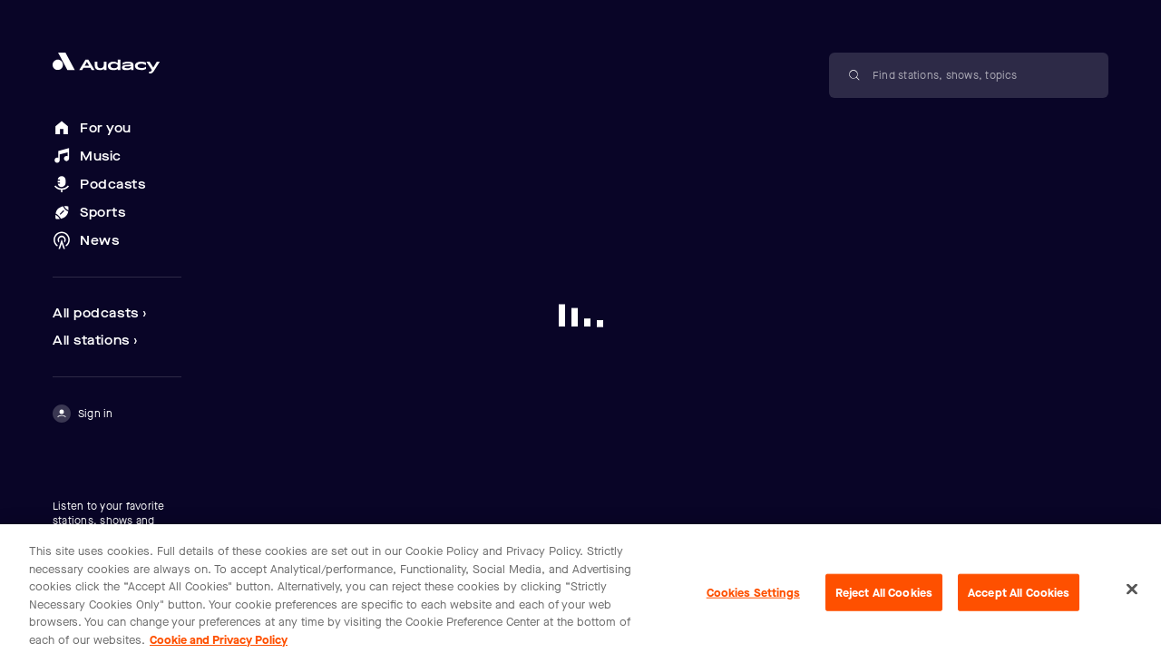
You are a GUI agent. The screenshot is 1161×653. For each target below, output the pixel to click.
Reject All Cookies (883, 598)
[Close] (1132, 595)
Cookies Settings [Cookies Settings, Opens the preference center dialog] (753, 598)
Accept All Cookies (1018, 598)
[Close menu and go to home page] (117, 63)
